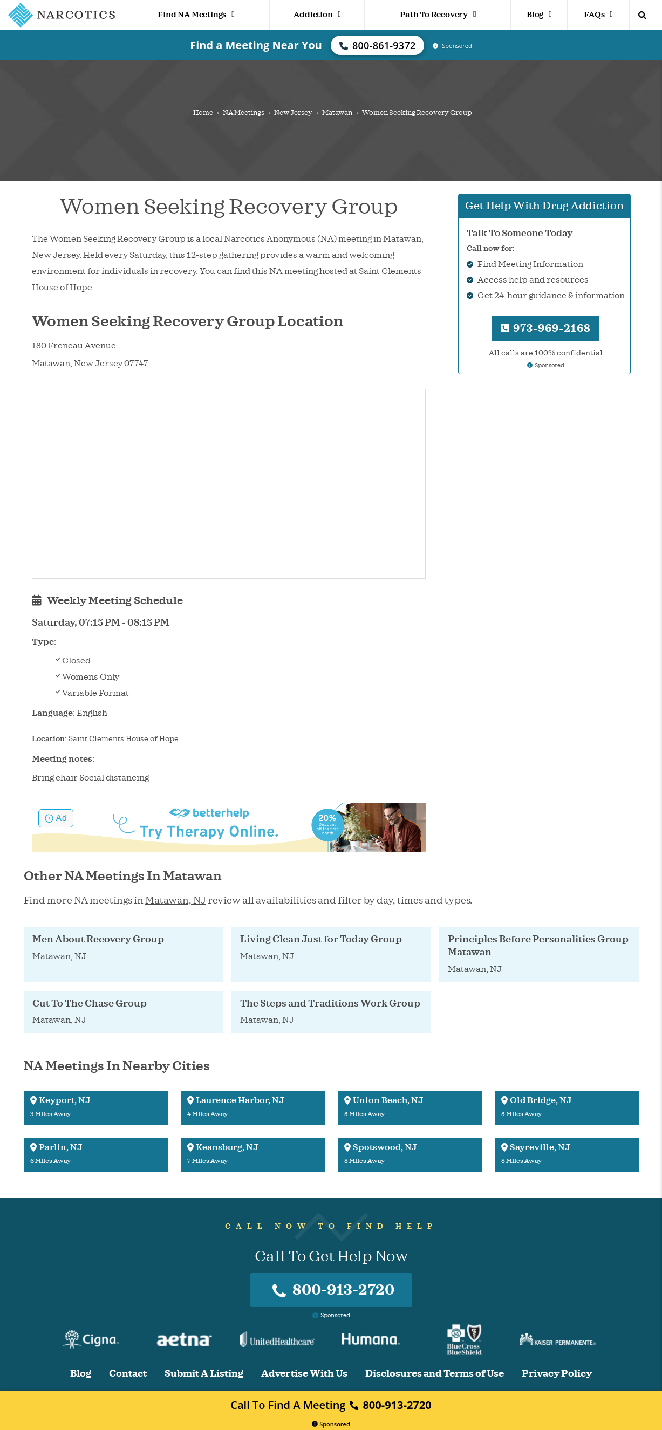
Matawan (337, 112)
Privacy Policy (557, 1373)
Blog (539, 15)
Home (203, 112)
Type (43, 642)
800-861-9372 (377, 45)
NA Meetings (243, 112)
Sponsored (331, 1424)
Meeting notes (62, 759)
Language (52, 713)
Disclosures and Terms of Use (434, 1373)
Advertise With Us (304, 1373)
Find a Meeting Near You (256, 45)
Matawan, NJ (175, 900)
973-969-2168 (546, 328)
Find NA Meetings (196, 15)
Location (48, 739)
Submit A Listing (204, 1373)
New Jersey (293, 112)
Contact (128, 1373)
